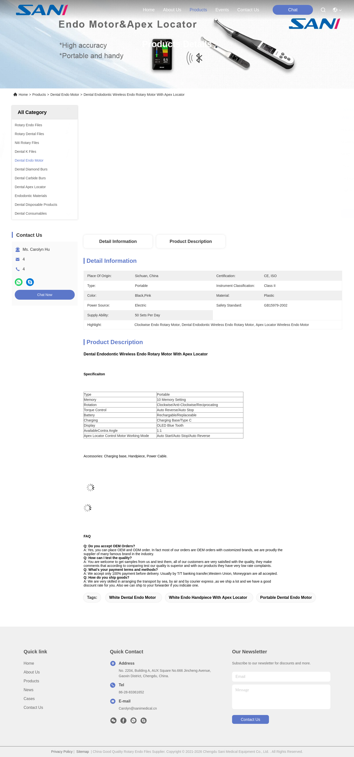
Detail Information (118, 241)
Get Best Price (256, 213)
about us (172, 9)
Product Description (191, 241)
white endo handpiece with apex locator (208, 597)
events (222, 9)
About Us (32, 672)
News (28, 690)
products (198, 9)
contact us (248, 9)
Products (39, 95)
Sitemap (82, 752)
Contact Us (33, 707)
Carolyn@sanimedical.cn (138, 708)
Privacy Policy (62, 752)
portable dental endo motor (286, 597)
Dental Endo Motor (64, 95)
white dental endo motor (132, 597)
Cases (29, 699)
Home (149, 9)
